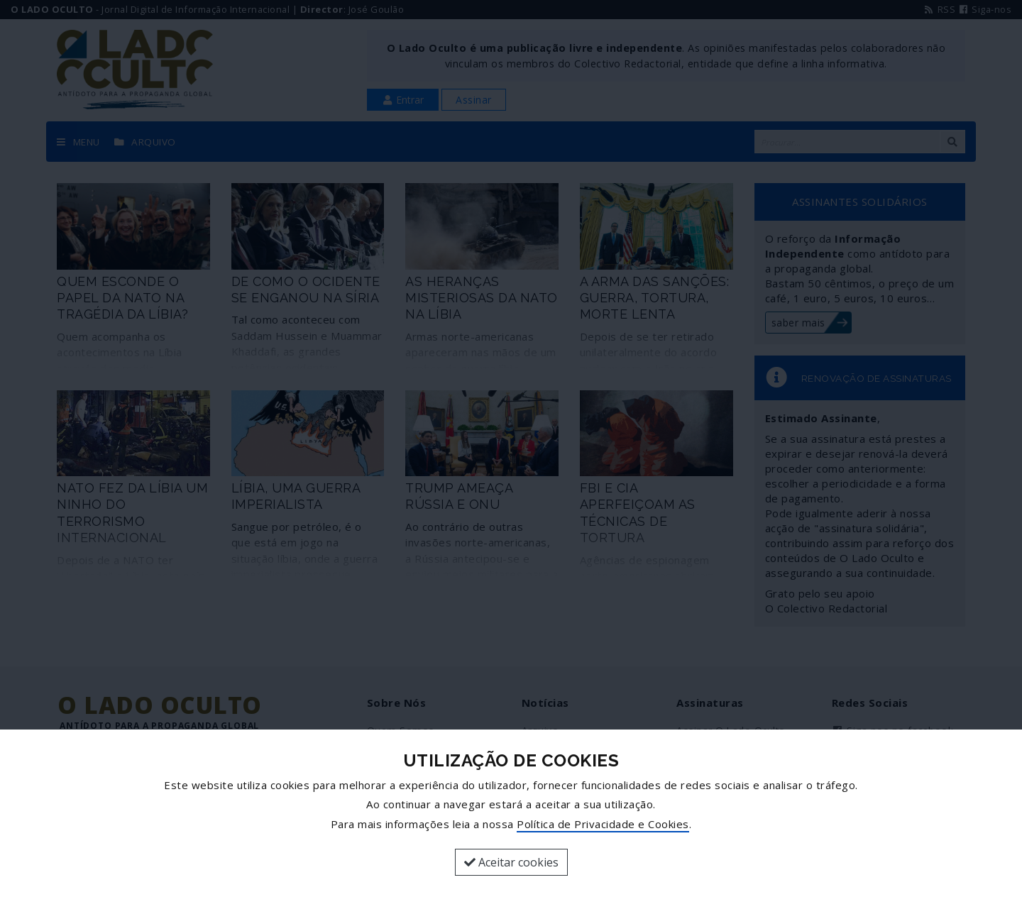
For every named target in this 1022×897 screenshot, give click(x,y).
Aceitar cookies (511, 862)
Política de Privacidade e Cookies (603, 824)
